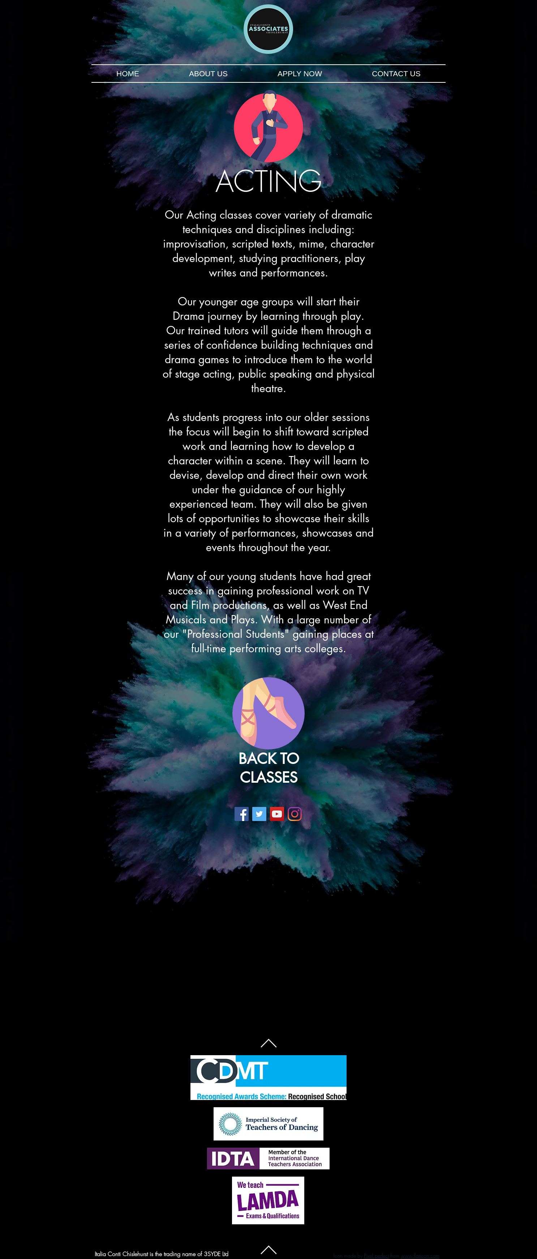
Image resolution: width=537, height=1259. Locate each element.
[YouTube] (277, 814)
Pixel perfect (376, 1255)
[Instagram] (295, 814)
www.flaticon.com (420, 1255)
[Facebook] (242, 814)
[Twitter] (259, 814)
